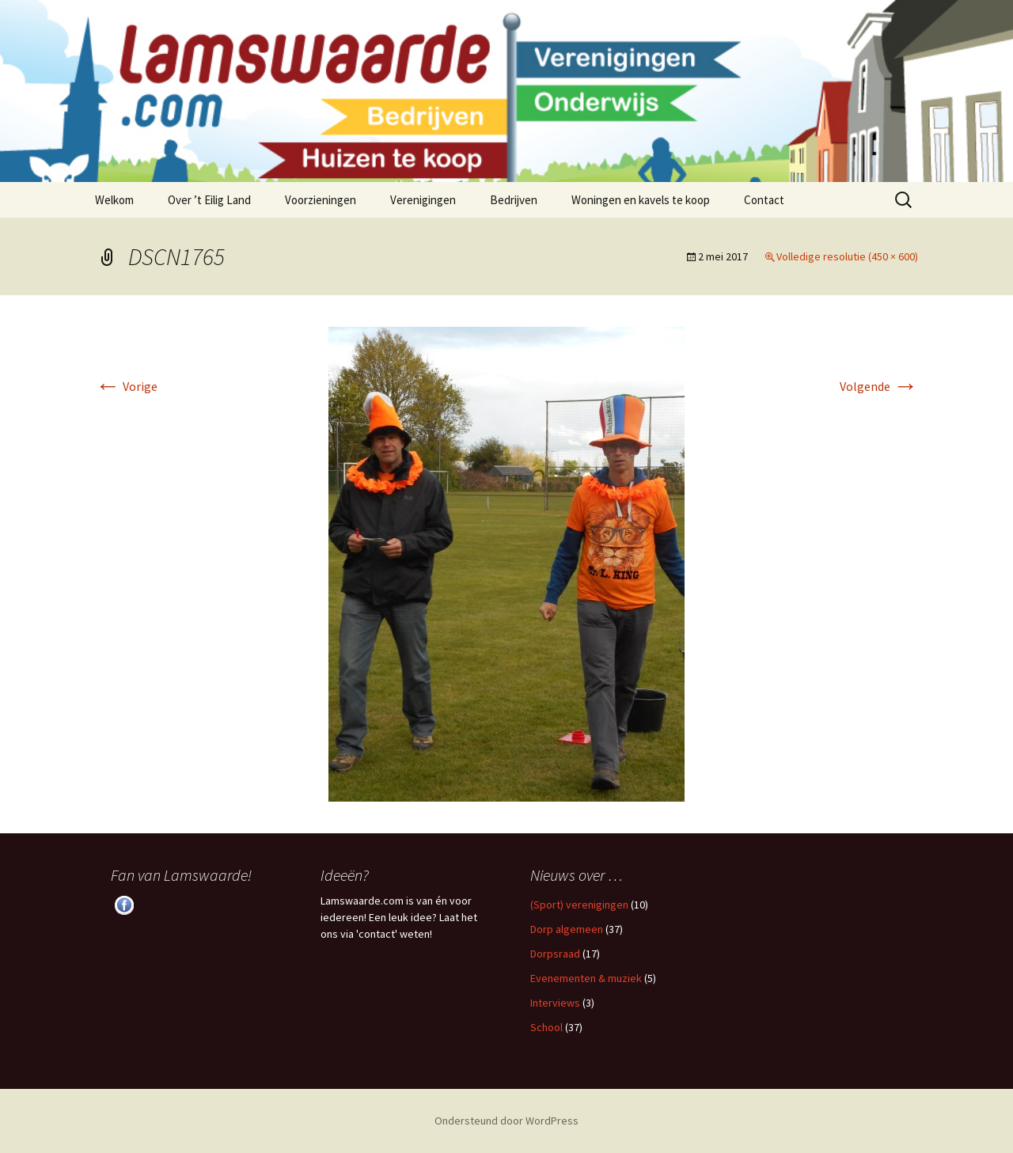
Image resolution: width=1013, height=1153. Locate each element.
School (546, 1027)
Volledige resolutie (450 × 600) (847, 256)
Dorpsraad (555, 953)
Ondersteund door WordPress (506, 1120)
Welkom (114, 199)
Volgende (879, 386)
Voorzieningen (320, 199)
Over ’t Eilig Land (209, 199)
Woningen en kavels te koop (640, 199)
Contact (764, 199)
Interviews (555, 1003)
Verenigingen (423, 199)
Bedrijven (513, 199)
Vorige (126, 386)
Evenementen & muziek (586, 978)
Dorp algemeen (566, 929)
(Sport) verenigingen (579, 904)
